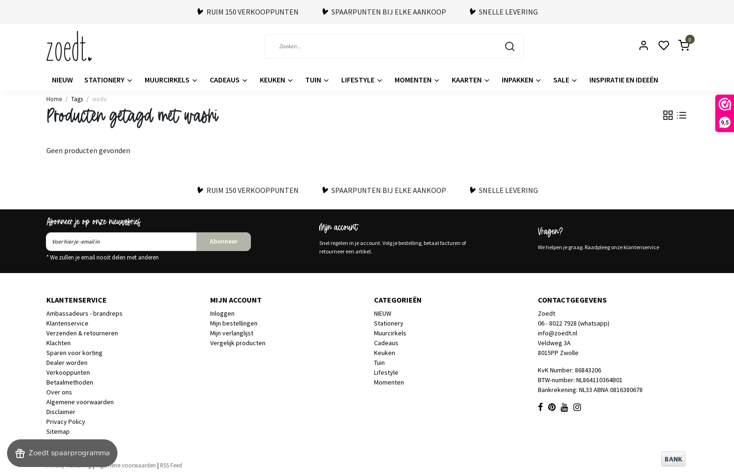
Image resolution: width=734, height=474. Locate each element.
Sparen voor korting (74, 352)
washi (99, 99)
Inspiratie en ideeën (623, 79)
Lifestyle (362, 79)
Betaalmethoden (69, 382)
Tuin (317, 79)
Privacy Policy (65, 421)
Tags (77, 99)
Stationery (108, 79)
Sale (565, 79)
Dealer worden (67, 362)
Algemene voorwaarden (80, 402)
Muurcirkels (171, 79)
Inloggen (222, 313)
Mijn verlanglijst (231, 333)
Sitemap (58, 431)
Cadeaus (229, 79)
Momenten (417, 79)
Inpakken (522, 79)
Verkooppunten (68, 372)
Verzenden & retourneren (82, 333)
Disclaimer (60, 411)
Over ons (59, 392)
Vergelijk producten (237, 343)
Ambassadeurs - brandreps (84, 313)
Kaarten (471, 79)
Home (54, 99)
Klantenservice (67, 323)
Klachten (58, 343)
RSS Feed (171, 465)
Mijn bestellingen (233, 323)
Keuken (277, 79)
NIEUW (62, 79)
